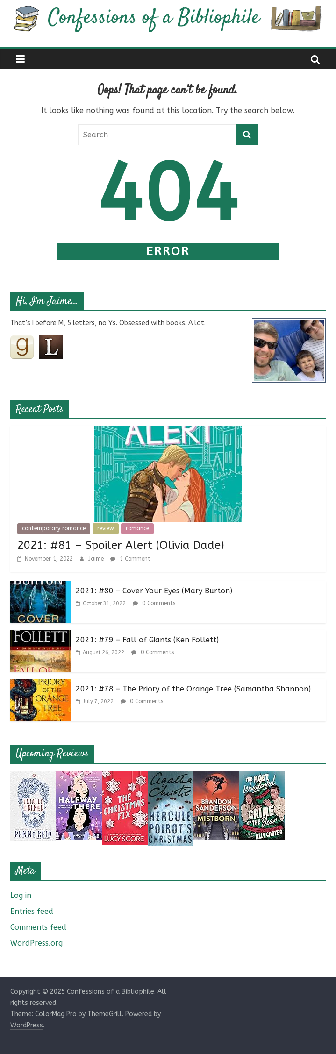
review (105, 528)
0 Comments (154, 603)
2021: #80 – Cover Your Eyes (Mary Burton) (154, 590)
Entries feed (31, 911)
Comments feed (38, 927)
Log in (20, 895)
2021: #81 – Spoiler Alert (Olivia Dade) (120, 545)
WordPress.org (36, 943)
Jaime (97, 558)
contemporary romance (54, 528)
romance (137, 528)
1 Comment (130, 558)
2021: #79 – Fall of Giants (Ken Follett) (147, 639)
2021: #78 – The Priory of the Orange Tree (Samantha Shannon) (193, 688)
